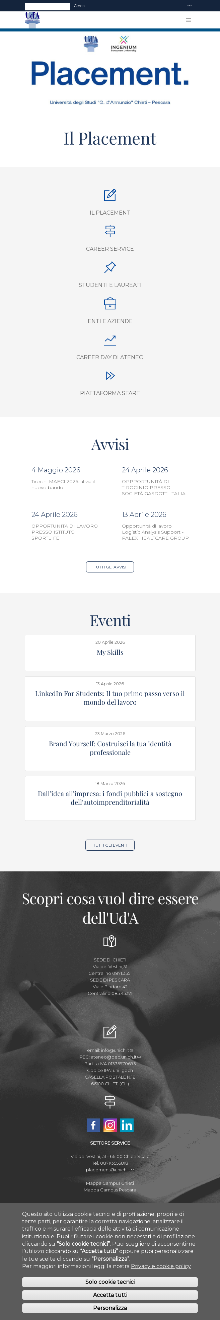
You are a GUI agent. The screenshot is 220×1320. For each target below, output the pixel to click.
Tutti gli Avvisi (110, 566)
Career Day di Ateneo (110, 357)
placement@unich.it (110, 1169)
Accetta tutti (110, 1296)
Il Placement (110, 213)
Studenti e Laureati (110, 285)
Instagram (110, 1125)
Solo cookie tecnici (110, 1283)
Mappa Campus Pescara (110, 1189)
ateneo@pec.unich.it (116, 1057)
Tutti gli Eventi (110, 845)
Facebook (93, 1125)
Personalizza (110, 1309)
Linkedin (127, 1125)
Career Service (110, 249)
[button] (16, 70)
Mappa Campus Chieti (110, 1183)
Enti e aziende (110, 321)
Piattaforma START (110, 393)
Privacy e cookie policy (161, 1267)
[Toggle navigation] (190, 5)
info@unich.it (117, 1050)
